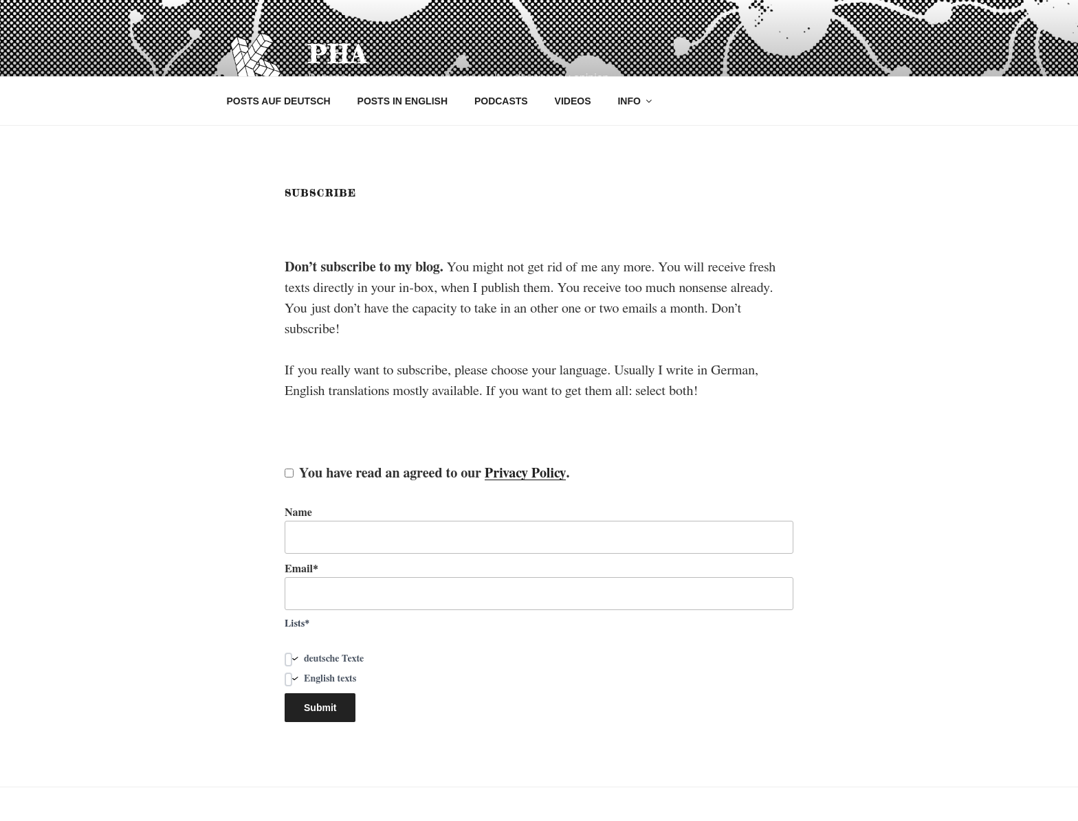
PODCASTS (501, 100)
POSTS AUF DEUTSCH (279, 100)
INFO (635, 100)
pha (338, 54)
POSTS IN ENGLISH (403, 100)
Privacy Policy (525, 473)
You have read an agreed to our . (427, 473)
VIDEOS (573, 100)
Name (539, 530)
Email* (539, 586)
